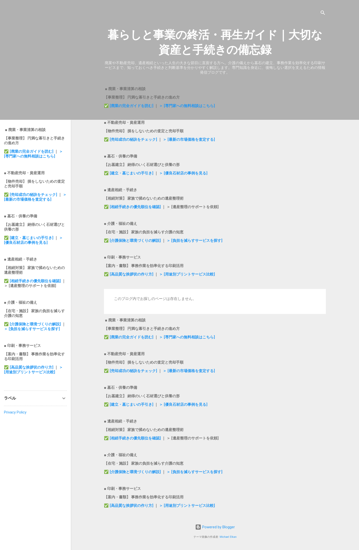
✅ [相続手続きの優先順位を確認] (133, 207)
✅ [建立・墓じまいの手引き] (128, 173)
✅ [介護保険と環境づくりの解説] (133, 240)
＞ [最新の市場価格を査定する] (189, 139)
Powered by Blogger (215, 527)
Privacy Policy (15, 412)
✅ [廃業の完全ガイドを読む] (129, 106)
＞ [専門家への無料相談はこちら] (187, 106)
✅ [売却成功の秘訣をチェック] (130, 139)
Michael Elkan (228, 537)
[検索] (323, 13)
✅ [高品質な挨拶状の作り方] (129, 274)
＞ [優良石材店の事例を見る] (183, 173)
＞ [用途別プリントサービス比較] (187, 274)
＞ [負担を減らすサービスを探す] (194, 240)
